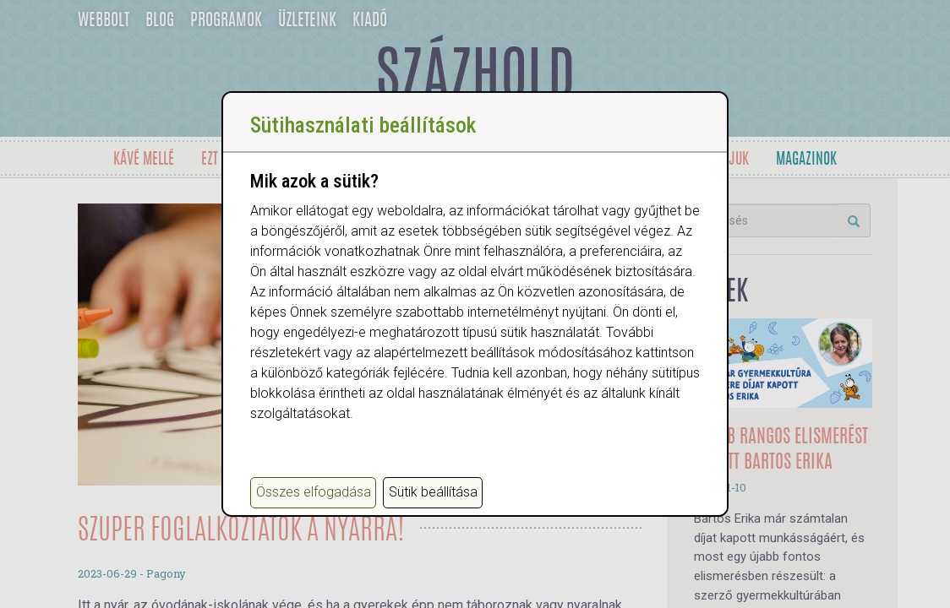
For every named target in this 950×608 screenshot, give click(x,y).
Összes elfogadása (313, 492)
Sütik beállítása (433, 492)
